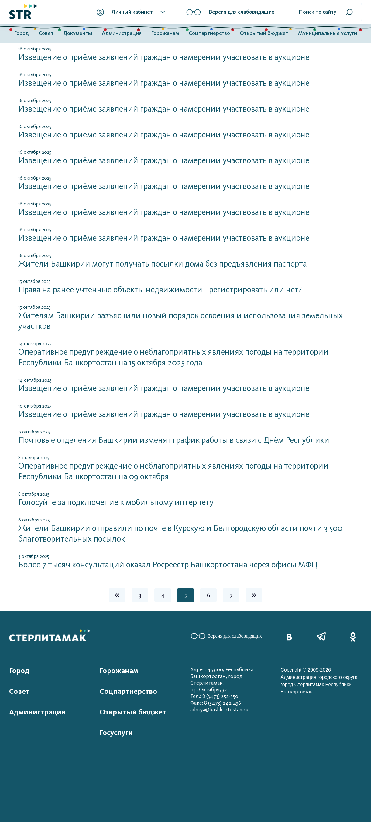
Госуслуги (116, 732)
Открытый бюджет (264, 33)
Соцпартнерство (209, 33)
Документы (77, 33)
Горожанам (165, 33)
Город (21, 33)
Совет (46, 33)
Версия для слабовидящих (226, 636)
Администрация (122, 33)
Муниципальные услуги (327, 33)
